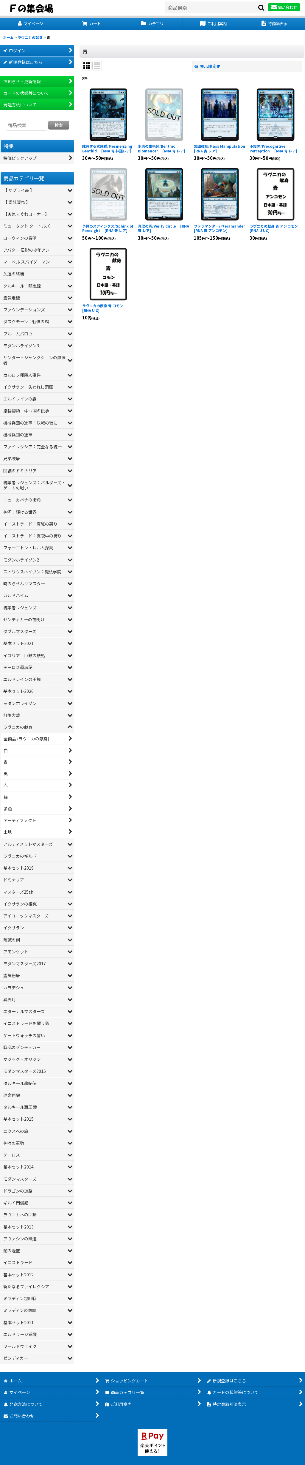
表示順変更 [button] (207, 66)
